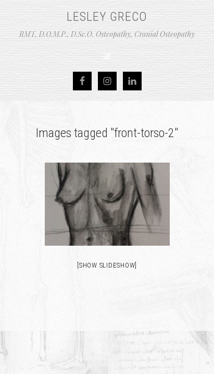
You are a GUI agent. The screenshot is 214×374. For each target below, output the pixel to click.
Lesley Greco (107, 16)
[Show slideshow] (107, 265)
